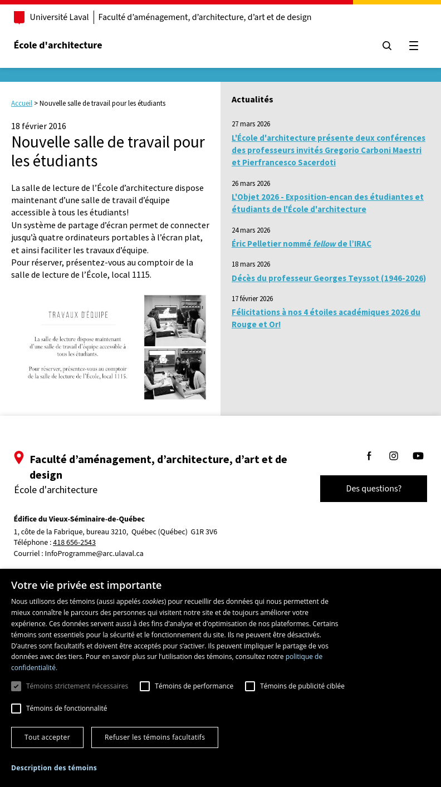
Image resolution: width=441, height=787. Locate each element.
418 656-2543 (81, 543)
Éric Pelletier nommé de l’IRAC (301, 243)
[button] (54, 768)
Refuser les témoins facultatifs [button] (155, 737)
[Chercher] (380, 45)
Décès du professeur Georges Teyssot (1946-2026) (329, 278)
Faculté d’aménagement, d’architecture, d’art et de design (211, 17)
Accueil (21, 103)
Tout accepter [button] (47, 737)
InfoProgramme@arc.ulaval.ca (100, 553)
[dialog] (220, 678)
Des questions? (367, 489)
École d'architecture (64, 45)
